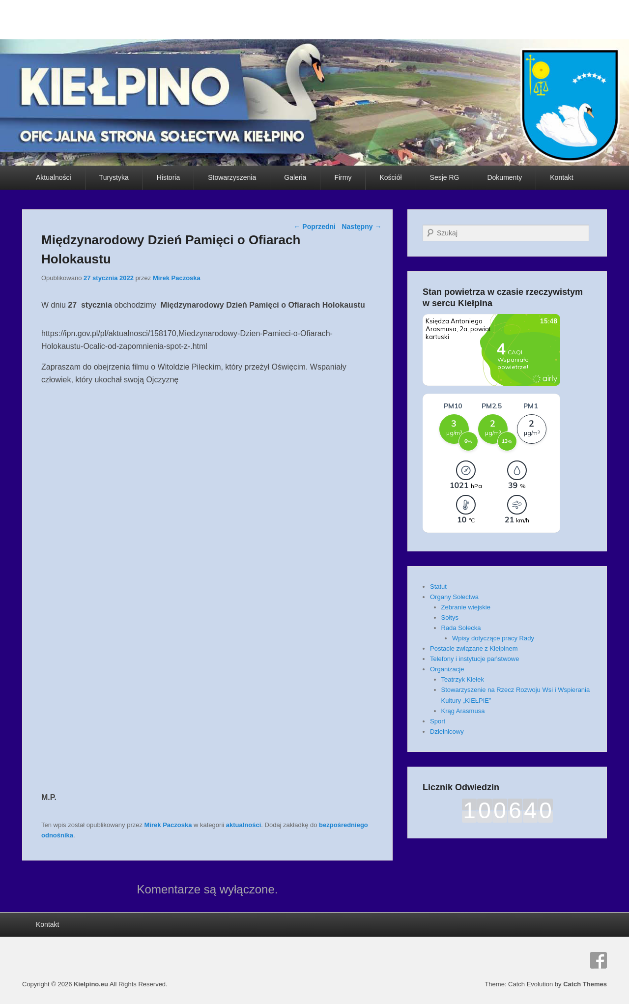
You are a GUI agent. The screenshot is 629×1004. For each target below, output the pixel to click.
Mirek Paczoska (176, 278)
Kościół (390, 177)
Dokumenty (504, 177)
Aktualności (53, 177)
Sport (437, 721)
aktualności (243, 825)
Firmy (342, 177)
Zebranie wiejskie (465, 607)
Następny (361, 226)
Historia (168, 177)
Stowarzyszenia (232, 177)
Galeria (295, 177)
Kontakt (561, 177)
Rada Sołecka (461, 627)
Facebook (598, 960)
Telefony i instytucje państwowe (474, 658)
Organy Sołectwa (454, 597)
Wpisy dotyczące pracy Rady (493, 638)
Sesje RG (444, 177)
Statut (438, 586)
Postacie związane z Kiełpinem (473, 648)
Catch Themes (585, 984)
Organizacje (447, 669)
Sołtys (449, 617)
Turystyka (114, 177)
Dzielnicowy (447, 731)
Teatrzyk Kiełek (462, 679)
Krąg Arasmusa (463, 711)
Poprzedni (314, 226)
